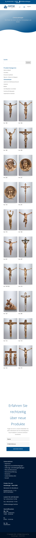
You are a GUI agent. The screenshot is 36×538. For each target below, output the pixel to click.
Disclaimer (7, 474)
